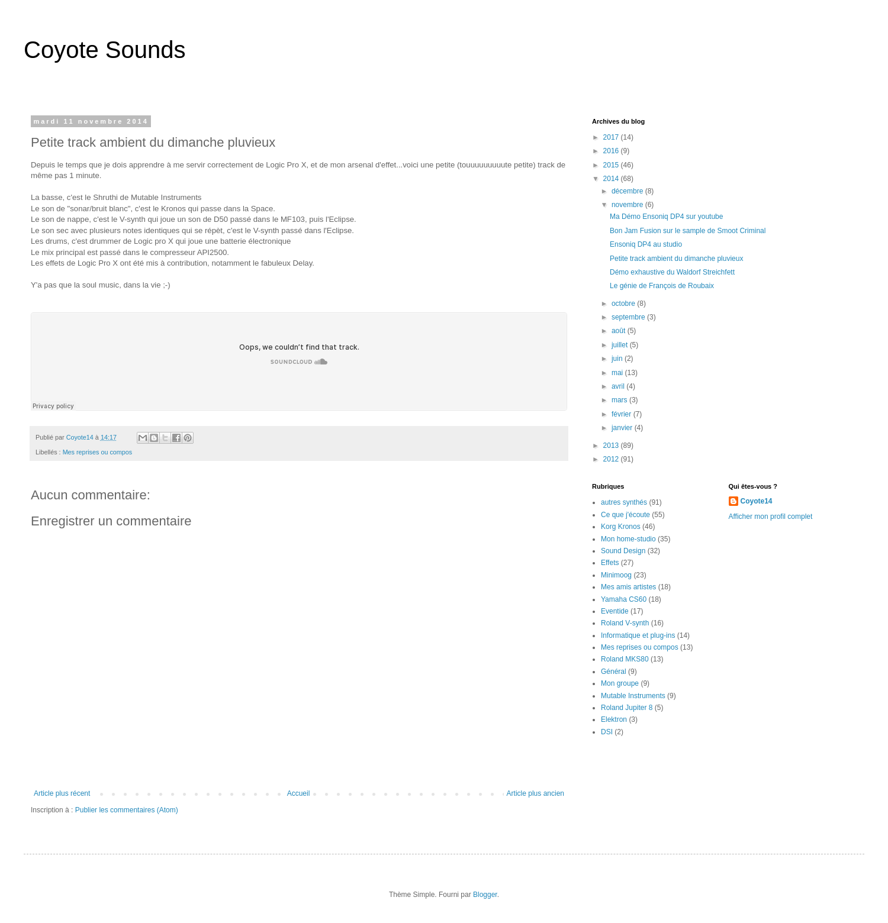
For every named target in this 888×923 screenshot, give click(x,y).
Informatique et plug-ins (638, 635)
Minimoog (616, 575)
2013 (612, 445)
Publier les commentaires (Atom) (126, 810)
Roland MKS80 (625, 659)
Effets (610, 563)
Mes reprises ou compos (98, 452)
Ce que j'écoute (625, 515)
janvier (623, 428)
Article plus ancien (535, 793)
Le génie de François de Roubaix (662, 286)
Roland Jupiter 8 (626, 707)
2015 (612, 165)
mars (620, 400)
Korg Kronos (621, 526)
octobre (624, 303)
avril (619, 386)
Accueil (298, 793)
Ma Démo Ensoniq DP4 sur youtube (666, 216)
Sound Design (623, 551)
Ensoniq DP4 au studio (646, 244)
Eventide (615, 611)
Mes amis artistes (628, 587)
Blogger (485, 894)
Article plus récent (62, 793)
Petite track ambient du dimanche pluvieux (676, 258)
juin (618, 358)
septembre (629, 317)
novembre (628, 205)
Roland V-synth (625, 623)
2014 (612, 179)
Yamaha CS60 (623, 599)
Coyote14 (757, 501)
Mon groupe (620, 683)
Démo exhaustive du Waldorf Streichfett (672, 272)
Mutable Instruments (633, 696)
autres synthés (624, 502)
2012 (612, 459)
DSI (607, 732)
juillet (621, 345)
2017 (612, 137)
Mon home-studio (628, 539)
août (620, 331)
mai (618, 373)
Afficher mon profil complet (771, 516)
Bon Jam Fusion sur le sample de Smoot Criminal (687, 231)
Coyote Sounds (105, 50)
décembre (628, 191)
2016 (612, 151)
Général (613, 671)
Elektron (614, 719)
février (622, 414)
